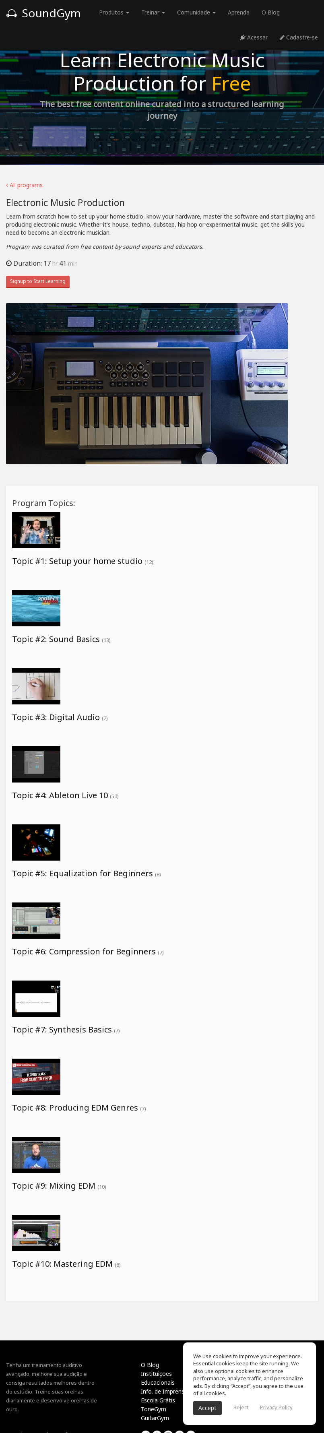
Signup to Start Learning (38, 281)
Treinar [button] (153, 12)
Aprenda (239, 12)
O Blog (271, 12)
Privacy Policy (276, 1407)
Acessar (254, 37)
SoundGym (43, 13)
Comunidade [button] (196, 12)
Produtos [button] (114, 12)
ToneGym (153, 1409)
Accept (207, 1408)
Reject (240, 1407)
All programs (24, 185)
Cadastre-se (299, 37)
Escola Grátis (158, 1400)
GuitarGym (155, 1418)
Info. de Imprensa (164, 1391)
